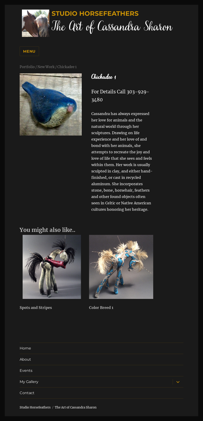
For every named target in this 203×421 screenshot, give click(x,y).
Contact (27, 393)
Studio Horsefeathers (95, 13)
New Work (46, 67)
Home (25, 348)
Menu (29, 51)
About (25, 359)
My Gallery (29, 382)
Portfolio (27, 67)
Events (26, 370)
